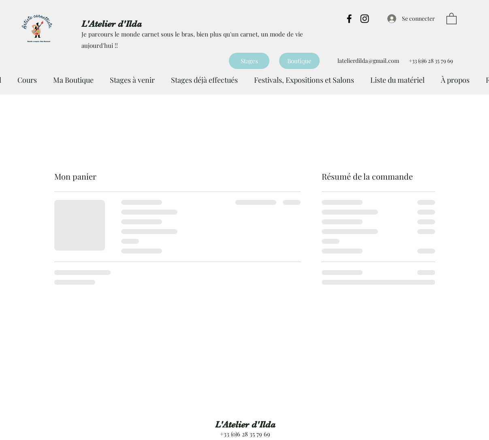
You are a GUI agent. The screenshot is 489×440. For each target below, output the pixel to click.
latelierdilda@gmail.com (368, 60)
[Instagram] (364, 18)
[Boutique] (299, 61)
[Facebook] (349, 18)
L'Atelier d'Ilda (245, 424)
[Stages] (249, 61)
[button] (451, 18)
